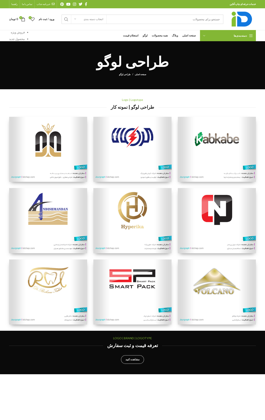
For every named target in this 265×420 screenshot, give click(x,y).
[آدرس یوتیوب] (68, 4)
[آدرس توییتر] (80, 4)
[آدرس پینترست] (62, 4)
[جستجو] (142, 19)
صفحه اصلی (140, 74)
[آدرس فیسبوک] (86, 4)
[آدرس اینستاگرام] (74, 4)
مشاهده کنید (132, 359)
